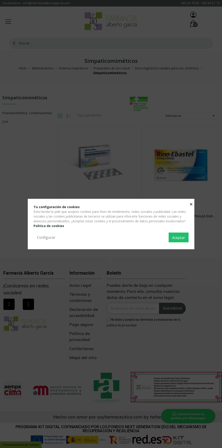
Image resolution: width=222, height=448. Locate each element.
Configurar (46, 237)
